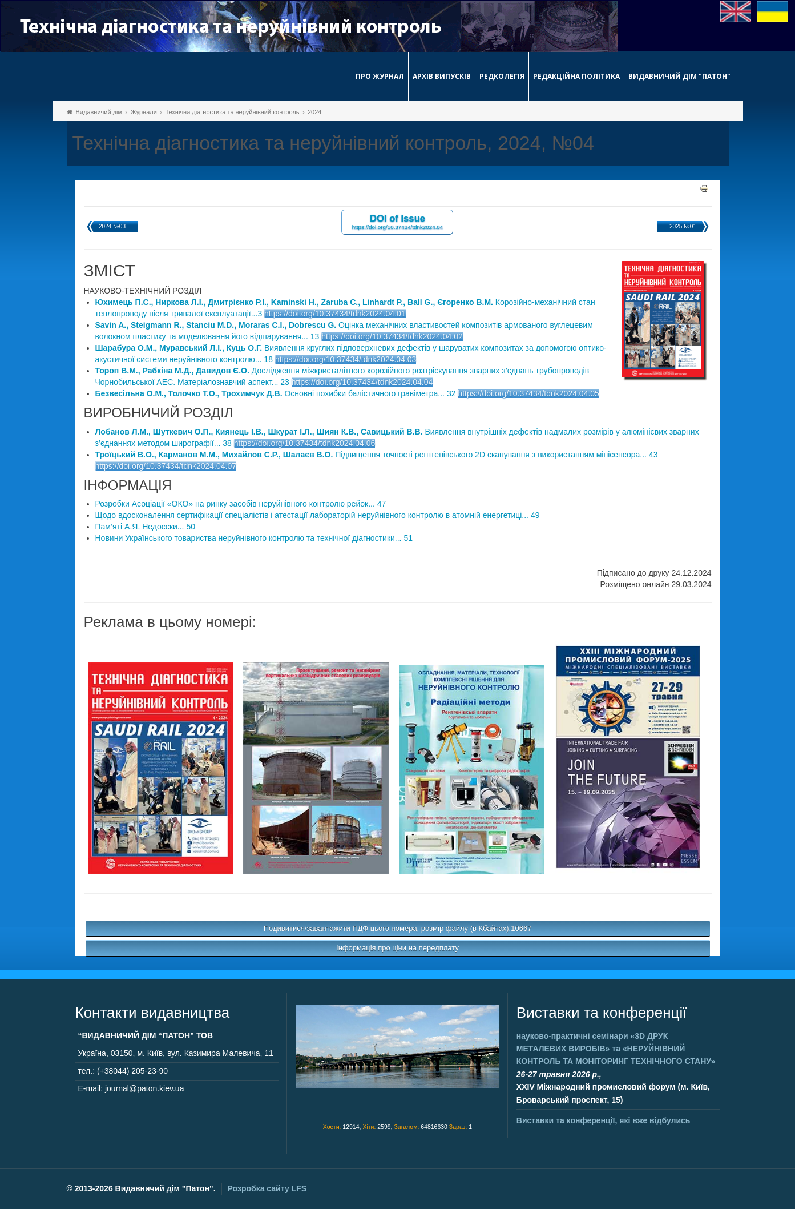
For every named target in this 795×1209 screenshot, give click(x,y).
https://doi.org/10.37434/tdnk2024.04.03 (346, 359)
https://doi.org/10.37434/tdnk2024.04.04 (362, 382)
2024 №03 (112, 226)
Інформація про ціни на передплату (397, 947)
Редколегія (501, 76)
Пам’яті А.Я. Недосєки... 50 (145, 526)
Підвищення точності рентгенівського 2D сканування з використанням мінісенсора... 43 (376, 454)
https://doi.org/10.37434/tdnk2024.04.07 (166, 466)
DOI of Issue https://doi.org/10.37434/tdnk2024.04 (397, 221)
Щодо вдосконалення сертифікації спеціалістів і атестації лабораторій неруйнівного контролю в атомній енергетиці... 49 (317, 515)
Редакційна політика (576, 76)
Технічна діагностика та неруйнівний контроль (232, 112)
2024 (314, 112)
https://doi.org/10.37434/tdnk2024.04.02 (392, 336)
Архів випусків (442, 76)
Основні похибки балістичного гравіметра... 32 (275, 393)
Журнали (144, 112)
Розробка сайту (267, 1188)
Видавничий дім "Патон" (679, 76)
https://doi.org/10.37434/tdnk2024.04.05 (528, 393)
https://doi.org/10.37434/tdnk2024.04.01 (335, 313)
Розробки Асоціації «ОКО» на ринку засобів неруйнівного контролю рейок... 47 (240, 503)
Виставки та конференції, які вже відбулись (603, 1120)
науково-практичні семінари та (615, 1048)
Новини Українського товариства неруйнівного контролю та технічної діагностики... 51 (254, 538)
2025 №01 (682, 226)
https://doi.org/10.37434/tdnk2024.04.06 (305, 443)
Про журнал (380, 76)
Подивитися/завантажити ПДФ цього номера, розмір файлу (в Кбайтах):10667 (398, 928)
